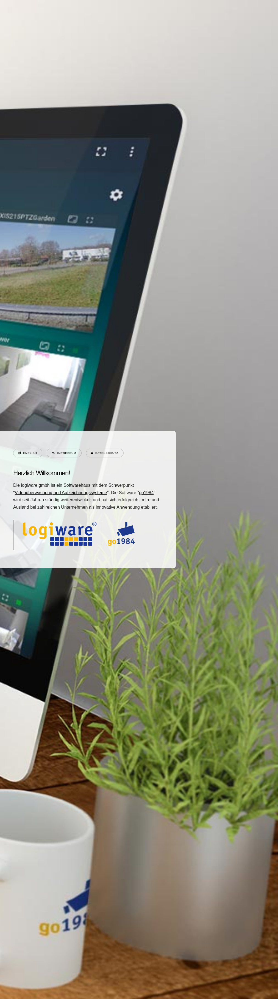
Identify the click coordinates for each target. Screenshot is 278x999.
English (30, 452)
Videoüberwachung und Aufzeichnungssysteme (61, 492)
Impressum (66, 452)
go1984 (146, 492)
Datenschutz (106, 452)
